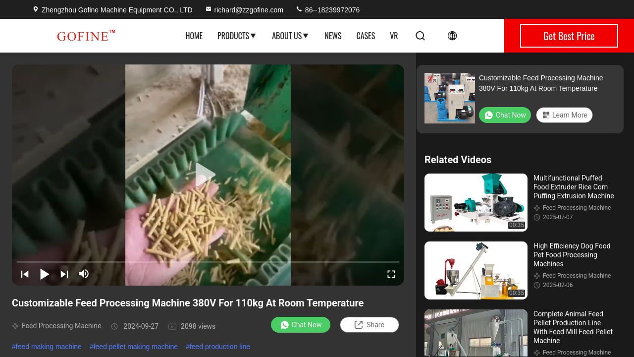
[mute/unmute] (84, 273)
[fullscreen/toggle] (391, 273)
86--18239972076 (327, 10)
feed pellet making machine (136, 347)
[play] (208, 175)
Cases (365, 36)
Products (237, 36)
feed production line (220, 347)
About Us (291, 36)
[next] (64, 273)
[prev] (25, 273)
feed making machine (49, 347)
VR (394, 36)
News (332, 36)
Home (194, 36)
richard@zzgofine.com (244, 10)
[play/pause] (44, 273)
